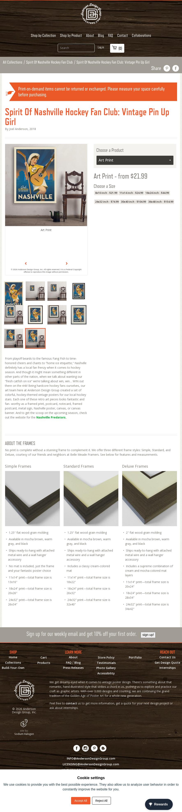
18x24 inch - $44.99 (157, 193)
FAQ (110, 35)
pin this (167, 68)
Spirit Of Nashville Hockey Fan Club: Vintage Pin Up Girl (113, 62)
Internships (167, 667)
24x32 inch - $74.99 (107, 201)
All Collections (12, 62)
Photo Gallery (106, 668)
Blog (101, 35)
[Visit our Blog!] (103, 748)
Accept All (80, 800)
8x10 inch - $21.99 (106, 193)
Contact (122, 35)
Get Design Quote (167, 662)
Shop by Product (71, 35)
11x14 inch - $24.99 (131, 193)
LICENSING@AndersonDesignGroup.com (91, 764)
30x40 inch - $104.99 (133, 201)
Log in (101, 47)
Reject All (101, 800)
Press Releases (73, 667)
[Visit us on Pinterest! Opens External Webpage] (94, 748)
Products (43, 662)
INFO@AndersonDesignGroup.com (91, 758)
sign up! (148, 635)
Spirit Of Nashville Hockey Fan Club (49, 62)
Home (13, 657)
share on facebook (175, 68)
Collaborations (141, 35)
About (90, 35)
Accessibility (106, 673)
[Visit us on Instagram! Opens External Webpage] (85, 748)
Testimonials (106, 662)
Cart (43, 657)
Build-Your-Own (13, 667)
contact (71, 703)
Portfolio (135, 657)
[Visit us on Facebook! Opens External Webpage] (76, 748)
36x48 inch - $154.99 (160, 201)
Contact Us (167, 657)
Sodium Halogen (24, 733)
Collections (13, 662)
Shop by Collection (43, 35)
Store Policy (106, 657)
